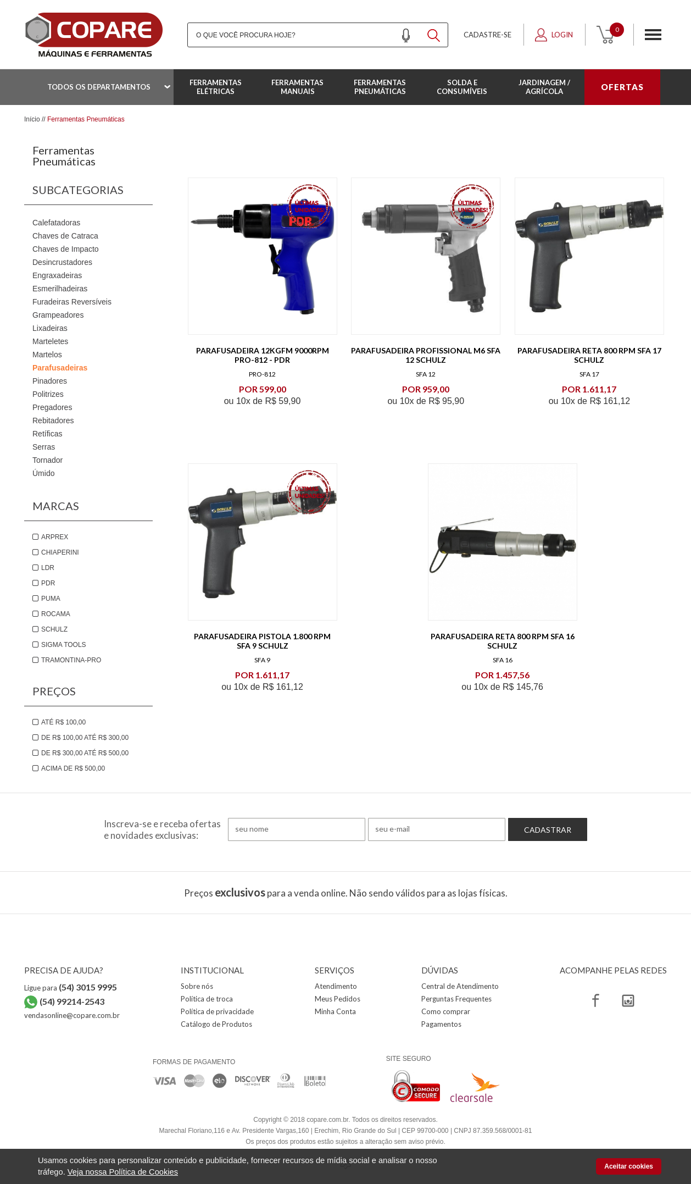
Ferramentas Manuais (297, 87)
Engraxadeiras (57, 275)
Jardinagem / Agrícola (544, 87)
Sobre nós (197, 986)
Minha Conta (335, 1011)
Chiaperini (60, 552)
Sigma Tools (63, 645)
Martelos (47, 354)
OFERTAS (622, 87)
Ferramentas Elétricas (216, 87)
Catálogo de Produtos (216, 1024)
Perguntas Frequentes (456, 998)
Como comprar (445, 1011)
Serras (43, 446)
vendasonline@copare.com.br (72, 1015)
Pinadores (49, 381)
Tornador (47, 460)
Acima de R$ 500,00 (73, 768)
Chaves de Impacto (65, 249)
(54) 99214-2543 (72, 1001)
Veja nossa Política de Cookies (123, 1172)
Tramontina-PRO (71, 660)
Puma (50, 598)
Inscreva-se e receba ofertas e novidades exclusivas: (162, 829)
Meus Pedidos (337, 998)
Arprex (54, 537)
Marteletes (50, 341)
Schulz (54, 629)
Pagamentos (441, 1024)
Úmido (43, 473)
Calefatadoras (56, 222)
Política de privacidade (217, 1011)
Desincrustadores (62, 262)
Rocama (55, 614)
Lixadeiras (50, 328)
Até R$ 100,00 (63, 722)
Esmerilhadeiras (59, 288)
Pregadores (52, 407)
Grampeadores (57, 315)
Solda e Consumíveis (462, 87)
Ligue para (70, 987)
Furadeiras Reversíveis (72, 301)
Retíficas (47, 433)
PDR (48, 583)
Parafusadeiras (59, 367)
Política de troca (207, 998)
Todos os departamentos (99, 86)
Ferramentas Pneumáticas (380, 87)
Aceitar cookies (628, 1166)
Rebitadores (53, 420)
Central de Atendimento (460, 986)
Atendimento (336, 986)
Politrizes (48, 394)
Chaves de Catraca (65, 235)
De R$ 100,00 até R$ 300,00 (85, 738)
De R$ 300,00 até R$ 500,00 (85, 753)
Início (32, 119)
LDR (47, 568)
